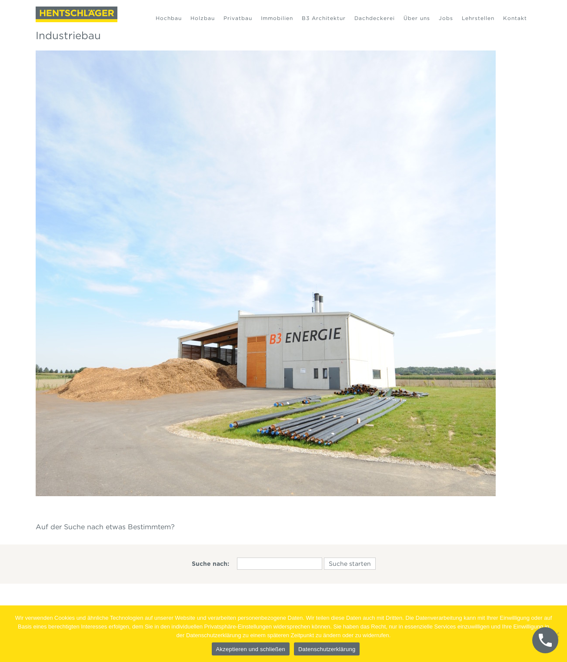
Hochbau (169, 18)
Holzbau (202, 18)
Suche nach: (210, 563)
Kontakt (515, 18)
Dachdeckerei (374, 18)
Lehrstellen (478, 18)
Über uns (417, 18)
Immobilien (277, 18)
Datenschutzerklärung (326, 649)
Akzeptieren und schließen (250, 649)
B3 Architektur (324, 18)
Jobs (446, 18)
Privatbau (237, 18)
